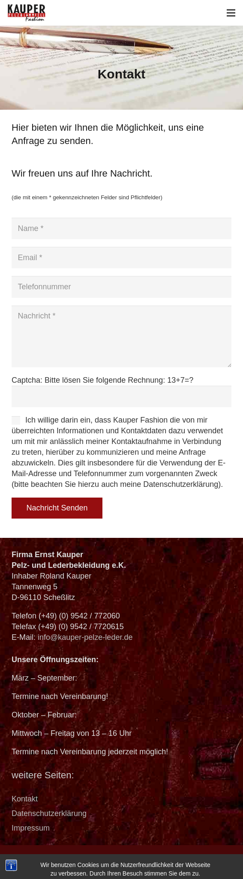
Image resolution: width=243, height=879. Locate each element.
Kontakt (25, 799)
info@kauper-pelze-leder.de (85, 637)
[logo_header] (26, 12)
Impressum (31, 828)
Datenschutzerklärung (49, 813)
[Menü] (231, 13)
